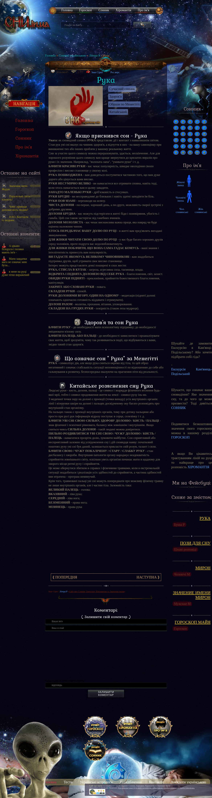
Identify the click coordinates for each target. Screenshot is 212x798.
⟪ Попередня (64, 577)
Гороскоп (85, 10)
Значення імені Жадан (14, 187)
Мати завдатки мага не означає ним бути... (14, 262)
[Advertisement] (20, 340)
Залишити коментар (106, 693)
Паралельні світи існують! (16, 198)
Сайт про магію (96, 786)
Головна (67, 10)
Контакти (156, 782)
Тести (68, 782)
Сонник (103, 10)
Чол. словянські (182, 211)
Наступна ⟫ (148, 577)
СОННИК (178, 408)
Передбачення (131, 782)
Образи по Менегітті (124, 104)
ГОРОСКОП (180, 437)
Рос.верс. (113, 71)
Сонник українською (72, 55)
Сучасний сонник (122, 89)
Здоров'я (115, 96)
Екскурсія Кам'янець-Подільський (191, 371)
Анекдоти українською (188, 782)
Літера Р (94, 55)
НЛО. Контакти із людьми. (15, 218)
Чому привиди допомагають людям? (15, 208)
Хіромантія (123, 10)
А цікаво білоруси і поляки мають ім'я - (13, 249)
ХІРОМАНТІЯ (198, 467)
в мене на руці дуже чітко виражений (15, 273)
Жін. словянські (201, 211)
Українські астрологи (96, 782)
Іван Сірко (97, 72)
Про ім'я (143, 10)
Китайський (118, 112)
